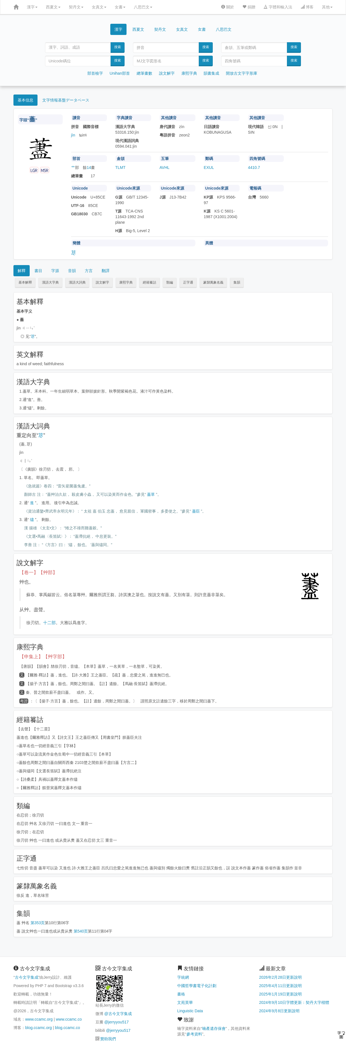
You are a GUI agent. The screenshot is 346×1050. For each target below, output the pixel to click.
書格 (181, 994)
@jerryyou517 (116, 1022)
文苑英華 (185, 1002)
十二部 (49, 622)
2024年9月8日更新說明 (279, 1011)
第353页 (38, 923)
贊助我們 (108, 1039)
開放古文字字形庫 (241, 73)
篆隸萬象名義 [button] (213, 282)
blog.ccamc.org (38, 1027)
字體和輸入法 (278, 7)
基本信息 (25, 100)
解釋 (21, 270)
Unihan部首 (120, 73)
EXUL (209, 167)
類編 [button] (169, 282)
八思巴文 (143, 7)
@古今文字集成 (118, 1013)
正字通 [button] (188, 282)
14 (89, 167)
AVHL (165, 167)
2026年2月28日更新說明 (280, 977)
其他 (327, 7)
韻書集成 (211, 73)
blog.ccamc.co (67, 1027)
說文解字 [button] (102, 282)
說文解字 (167, 73)
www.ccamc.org (39, 1019)
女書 (120, 7)
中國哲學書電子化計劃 (196, 985)
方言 (89, 270)
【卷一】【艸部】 (38, 572)
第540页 (81, 931)
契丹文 (76, 7)
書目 (38, 270)
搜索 (117, 47)
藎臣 (196, 511)
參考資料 (194, 1034)
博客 (307, 7)
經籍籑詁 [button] (149, 282)
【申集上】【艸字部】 (43, 656)
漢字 (32, 7)
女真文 (99, 7)
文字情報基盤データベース (65, 100)
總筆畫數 (144, 73)
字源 (55, 270)
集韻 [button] (236, 282)
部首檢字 (95, 73)
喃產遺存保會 (214, 1028)
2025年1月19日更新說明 (280, 994)
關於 (227, 7)
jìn (73, 135)
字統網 (183, 977)
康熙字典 (189, 73)
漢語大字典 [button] (50, 282)
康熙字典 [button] (126, 282)
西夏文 (53, 7)
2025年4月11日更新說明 (280, 985)
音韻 (72, 270)
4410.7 (254, 167)
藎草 (151, 494)
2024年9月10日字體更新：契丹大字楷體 (294, 1002)
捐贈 (248, 7)
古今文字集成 (26, 977)
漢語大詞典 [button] (77, 282)
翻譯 (105, 270)
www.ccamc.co (69, 1019)
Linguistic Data (190, 1011)
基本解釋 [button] (25, 282)
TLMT (120, 167)
